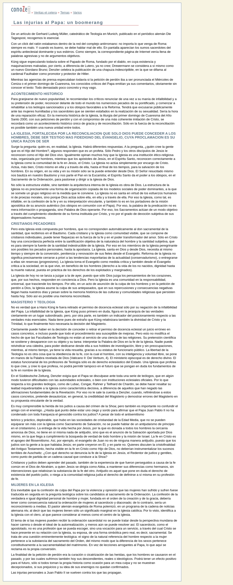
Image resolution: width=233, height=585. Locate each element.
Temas (64, 12)
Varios (77, 12)
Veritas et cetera (45, 12)
